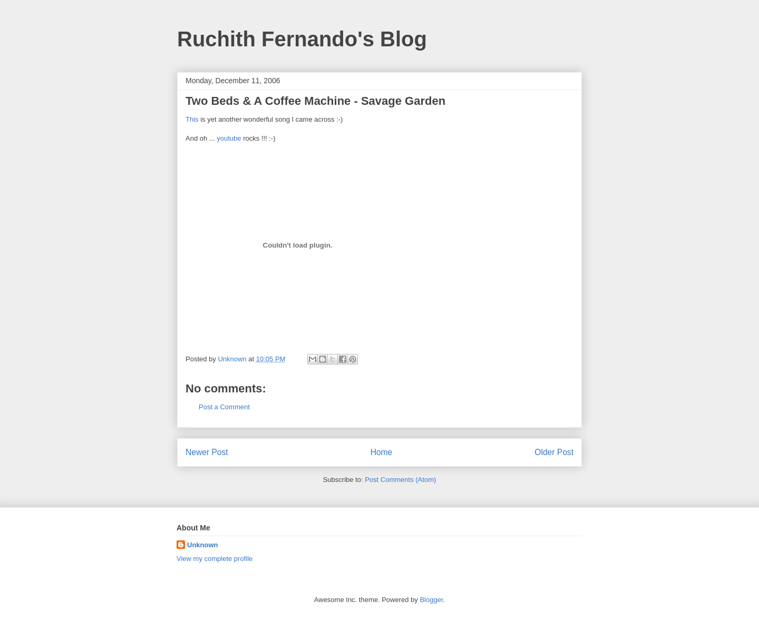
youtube (229, 138)
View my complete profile (214, 559)
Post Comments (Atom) (400, 480)
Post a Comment (224, 407)
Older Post (553, 452)
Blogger (431, 600)
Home (382, 452)
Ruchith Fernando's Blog (302, 39)
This (192, 119)
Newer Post (207, 452)
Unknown (202, 545)
